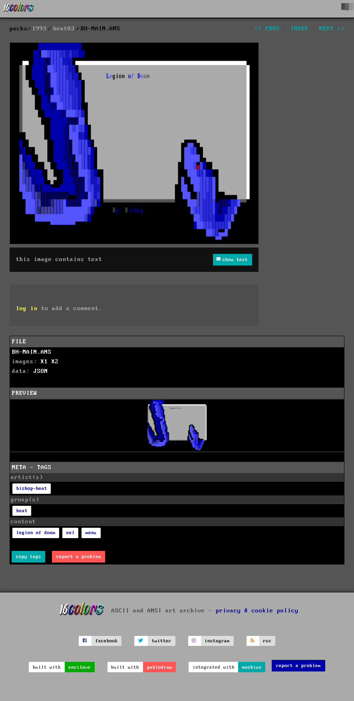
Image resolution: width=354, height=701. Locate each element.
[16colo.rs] (19, 9)
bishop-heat (31, 488)
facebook (106, 641)
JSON (41, 371)
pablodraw (159, 667)
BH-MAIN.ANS (32, 352)
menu (91, 532)
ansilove (79, 667)
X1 (44, 361)
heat (22, 510)
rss (267, 641)
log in (27, 308)
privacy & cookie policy (257, 610)
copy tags (28, 556)
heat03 (64, 29)
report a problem (78, 556)
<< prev (267, 29)
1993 (39, 29)
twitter (161, 641)
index (299, 29)
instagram (217, 641)
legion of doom (36, 532)
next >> (331, 29)
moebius (252, 667)
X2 (55, 361)
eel (70, 532)
